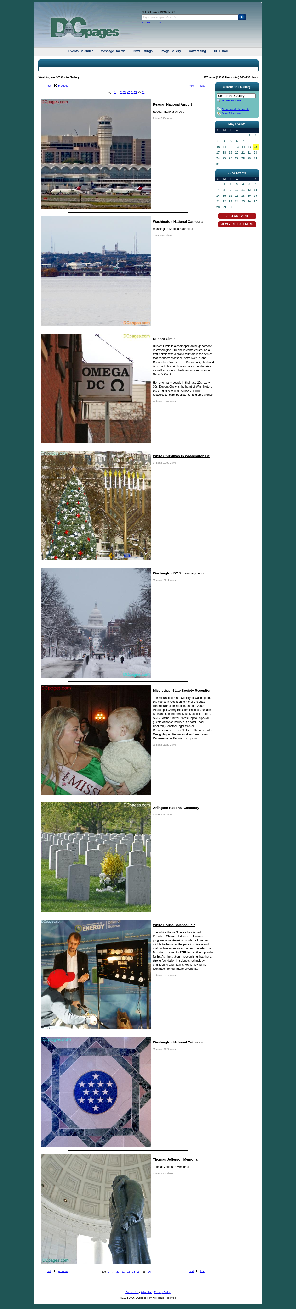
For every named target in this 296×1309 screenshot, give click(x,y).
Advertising (197, 51)
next (191, 85)
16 (255, 147)
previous (63, 85)
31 (218, 164)
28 (243, 158)
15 (224, 195)
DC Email (221, 51)
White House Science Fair (174, 925)
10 (236, 190)
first (49, 85)
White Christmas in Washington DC (181, 456)
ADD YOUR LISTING (152, 22)
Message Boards (113, 51)
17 (218, 152)
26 (143, 92)
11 (243, 190)
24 (135, 92)
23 (132, 92)
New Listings (143, 51)
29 (249, 158)
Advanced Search (232, 100)
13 (255, 190)
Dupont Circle (164, 339)
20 (121, 92)
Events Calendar (80, 51)
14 (218, 195)
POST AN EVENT (236, 216)
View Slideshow (231, 113)
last (202, 85)
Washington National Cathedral (178, 221)
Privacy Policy (162, 1292)
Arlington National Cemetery (176, 808)
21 (124, 92)
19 (230, 152)
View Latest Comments (235, 109)
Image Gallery (170, 51)
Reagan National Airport (172, 104)
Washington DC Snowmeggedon (179, 573)
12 (249, 190)
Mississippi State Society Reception (182, 690)
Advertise (146, 1292)
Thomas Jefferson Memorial (176, 1159)
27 (236, 158)
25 (224, 158)
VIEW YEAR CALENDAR (237, 224)
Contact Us (131, 1292)
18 (224, 152)
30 (255, 158)
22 (128, 92)
